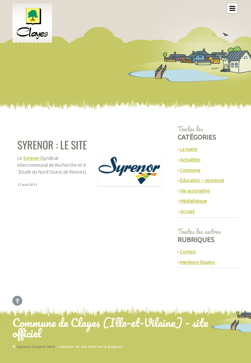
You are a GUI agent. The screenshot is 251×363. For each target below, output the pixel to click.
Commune (190, 170)
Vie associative (195, 191)
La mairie (188, 149)
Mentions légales (197, 262)
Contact (188, 252)
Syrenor (31, 158)
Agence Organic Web (36, 346)
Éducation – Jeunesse (202, 180)
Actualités (190, 159)
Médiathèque (193, 201)
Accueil (187, 211)
